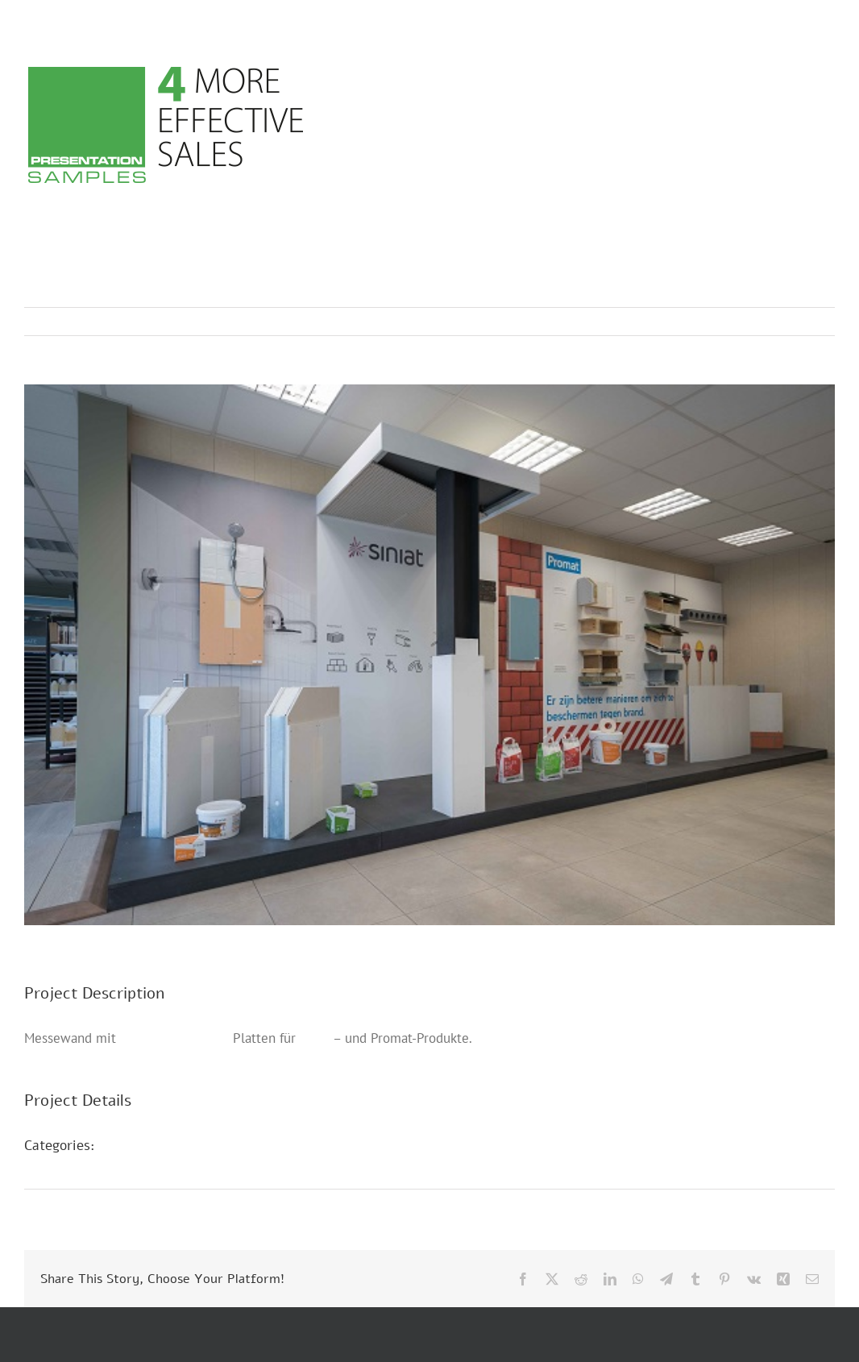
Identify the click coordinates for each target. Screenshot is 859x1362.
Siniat (316, 1038)
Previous (752, 321)
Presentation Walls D (178, 1166)
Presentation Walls (174, 1038)
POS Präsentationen (175, 1145)
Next (807, 321)
